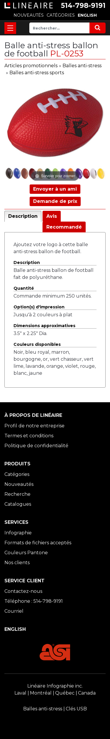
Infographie (18, 533)
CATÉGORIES (61, 15)
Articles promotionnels (30, 65)
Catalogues (17, 504)
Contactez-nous (23, 591)
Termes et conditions (28, 435)
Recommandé (64, 227)
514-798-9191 (83, 5)
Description (23, 216)
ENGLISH (87, 15)
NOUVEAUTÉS (28, 15)
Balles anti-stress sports (36, 72)
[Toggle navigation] (10, 28)
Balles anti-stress (81, 65)
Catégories (16, 474)
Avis (51, 216)
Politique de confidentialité (36, 445)
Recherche (17, 494)
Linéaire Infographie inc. (55, 686)
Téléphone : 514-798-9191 (33, 601)
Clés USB (76, 709)
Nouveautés (18, 484)
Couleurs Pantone (26, 552)
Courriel (13, 611)
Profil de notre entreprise (34, 426)
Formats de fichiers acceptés (37, 542)
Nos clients (17, 562)
